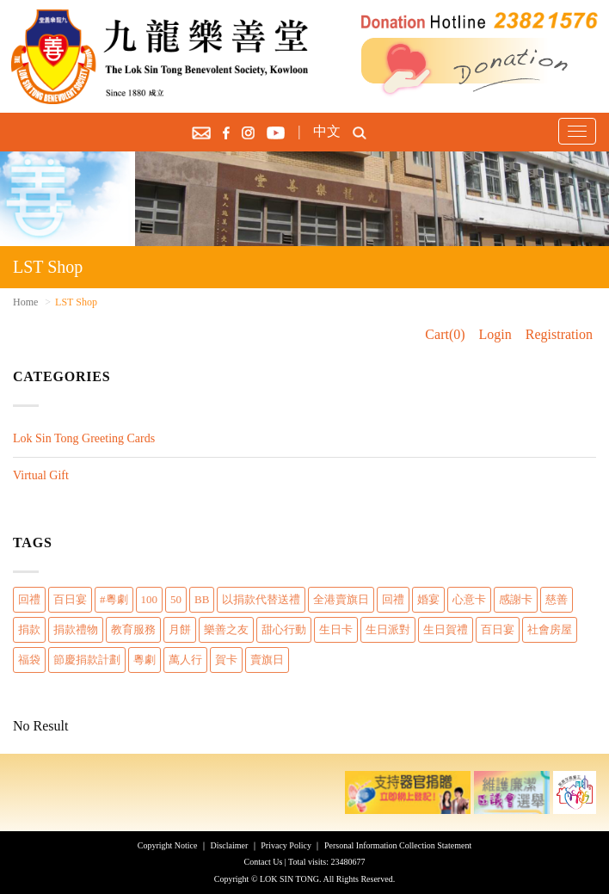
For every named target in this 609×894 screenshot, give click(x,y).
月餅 (180, 629)
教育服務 (133, 629)
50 (175, 599)
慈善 (556, 599)
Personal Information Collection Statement (397, 845)
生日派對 (388, 629)
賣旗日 (267, 659)
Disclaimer (229, 845)
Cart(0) (444, 334)
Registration (559, 334)
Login (495, 334)
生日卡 (336, 629)
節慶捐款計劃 (86, 659)
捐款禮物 (75, 629)
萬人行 (185, 659)
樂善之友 (226, 629)
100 (149, 599)
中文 (327, 131)
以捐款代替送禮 (261, 599)
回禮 (29, 599)
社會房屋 (549, 629)
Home (25, 302)
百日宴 (70, 599)
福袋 (29, 659)
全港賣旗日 (341, 599)
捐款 (29, 629)
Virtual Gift (41, 475)
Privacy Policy (286, 845)
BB (201, 599)
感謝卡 (515, 599)
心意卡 (469, 599)
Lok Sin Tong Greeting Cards (84, 438)
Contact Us (263, 861)
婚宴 (428, 599)
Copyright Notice (168, 845)
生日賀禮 (445, 629)
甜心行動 (283, 629)
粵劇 (144, 659)
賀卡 (226, 659)
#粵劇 (114, 599)
